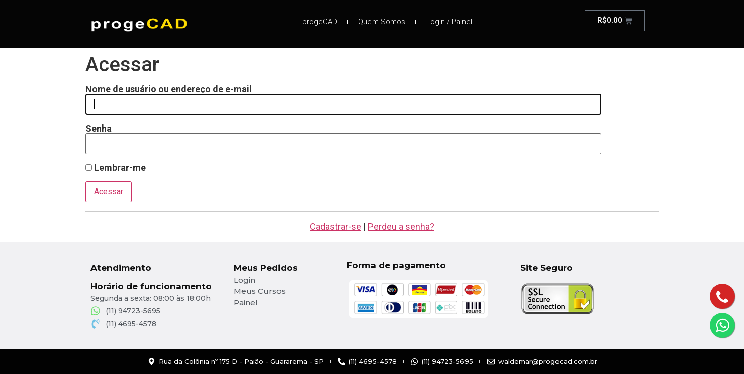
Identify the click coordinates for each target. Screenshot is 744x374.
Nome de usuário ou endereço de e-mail (168, 89)
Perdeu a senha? (401, 226)
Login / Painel (449, 21)
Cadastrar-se (335, 226)
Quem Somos (381, 21)
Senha (98, 128)
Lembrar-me (115, 167)
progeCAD (319, 21)
